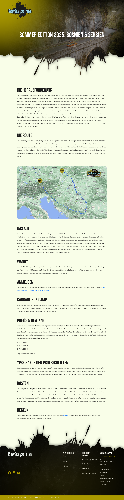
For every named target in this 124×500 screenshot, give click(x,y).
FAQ (64, 471)
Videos (65, 466)
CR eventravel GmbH (107, 457)
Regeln (65, 416)
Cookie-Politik (86, 464)
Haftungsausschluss (89, 473)
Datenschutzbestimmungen (91, 459)
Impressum (85, 469)
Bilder (65, 461)
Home (65, 457)
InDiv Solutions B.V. (51, 497)
